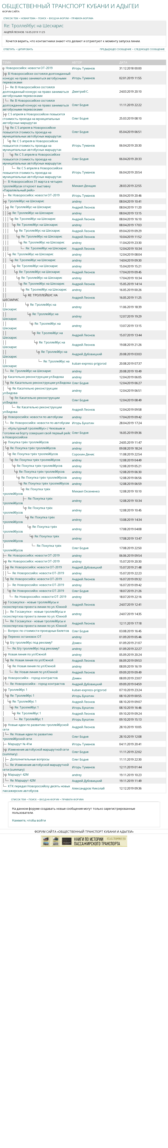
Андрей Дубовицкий (87, 354)
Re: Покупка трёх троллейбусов (33, 448)
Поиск (42, 18)
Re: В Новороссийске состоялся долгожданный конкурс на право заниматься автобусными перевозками (36, 91)
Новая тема (28, 18)
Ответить (9, 49)
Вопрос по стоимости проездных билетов (38, 631)
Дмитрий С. (80, 91)
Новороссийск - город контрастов (33, 678)
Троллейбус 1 (17, 690)
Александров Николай (88, 788)
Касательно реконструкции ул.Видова (36, 377)
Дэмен (76, 643)
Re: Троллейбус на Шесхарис (30, 207)
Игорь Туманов (83, 68)
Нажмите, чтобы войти (29, 820)
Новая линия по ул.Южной (27, 654)
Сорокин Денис (83, 454)
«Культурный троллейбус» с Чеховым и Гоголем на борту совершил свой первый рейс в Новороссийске (37, 432)
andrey (77, 201)
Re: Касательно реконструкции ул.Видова (40, 383)
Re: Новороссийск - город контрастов (37, 684)
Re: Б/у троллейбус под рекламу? (35, 648)
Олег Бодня (80, 105)
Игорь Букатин (83, 423)
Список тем (10, 18)
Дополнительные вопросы (29, 759)
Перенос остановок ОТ (25, 637)
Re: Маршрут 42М (23, 780)
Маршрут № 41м (20, 744)
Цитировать (25, 49)
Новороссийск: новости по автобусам (35, 417)
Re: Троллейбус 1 (22, 696)
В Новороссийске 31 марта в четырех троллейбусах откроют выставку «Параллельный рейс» (32, 186)
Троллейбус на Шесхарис (26, 201)
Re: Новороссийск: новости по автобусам (40, 423)
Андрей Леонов (14, 32)
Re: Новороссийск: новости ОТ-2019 (34, 195)
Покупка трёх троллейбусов (28, 442)
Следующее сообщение (149, 49)
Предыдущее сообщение (115, 49)
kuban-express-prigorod (89, 363)
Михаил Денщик (84, 186)
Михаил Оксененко (86, 491)
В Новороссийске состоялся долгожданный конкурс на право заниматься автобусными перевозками (36, 78)
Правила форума (82, 18)
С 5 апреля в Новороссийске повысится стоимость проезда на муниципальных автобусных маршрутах (34, 118)
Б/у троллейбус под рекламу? (31, 642)
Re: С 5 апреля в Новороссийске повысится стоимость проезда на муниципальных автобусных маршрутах (32, 132)
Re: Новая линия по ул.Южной (31, 660)
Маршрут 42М (18, 775)
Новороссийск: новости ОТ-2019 (29, 68)
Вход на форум (59, 18)
